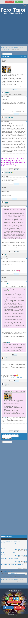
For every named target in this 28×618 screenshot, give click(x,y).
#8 (26, 281)
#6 (26, 206)
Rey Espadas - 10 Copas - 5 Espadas (9, 552)
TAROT (21, 47)
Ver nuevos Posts (14, 593)
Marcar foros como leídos (14, 602)
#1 (26, 64)
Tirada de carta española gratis (14, 612)
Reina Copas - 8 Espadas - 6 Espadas (9, 558)
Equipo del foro (19, 607)
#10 (26, 388)
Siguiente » (5, 54)
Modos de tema (24, 56)
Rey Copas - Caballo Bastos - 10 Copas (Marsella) (12, 564)
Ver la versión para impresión (8, 571)
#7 (26, 258)
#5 (26, 191)
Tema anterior (6, 434)
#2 (26, 96)
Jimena (4, 417)
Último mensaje (18, 543)
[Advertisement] (14, 29)
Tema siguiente (13, 434)
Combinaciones (5, 49)
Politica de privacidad (14, 610)
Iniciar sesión (9, 1)
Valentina (3, 542)
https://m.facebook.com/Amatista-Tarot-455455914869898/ (11, 377)
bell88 (25, 249)
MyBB (16, 615)
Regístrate (19, 1)
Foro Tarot (7, 614)
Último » (10, 54)
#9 (26, 361)
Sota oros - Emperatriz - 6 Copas (8, 547)
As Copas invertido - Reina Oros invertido (10, 541)
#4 (26, 176)
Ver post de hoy (14, 595)
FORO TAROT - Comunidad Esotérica (9, 47)
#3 (26, 121)
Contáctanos (8, 608)
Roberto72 (24, 111)
